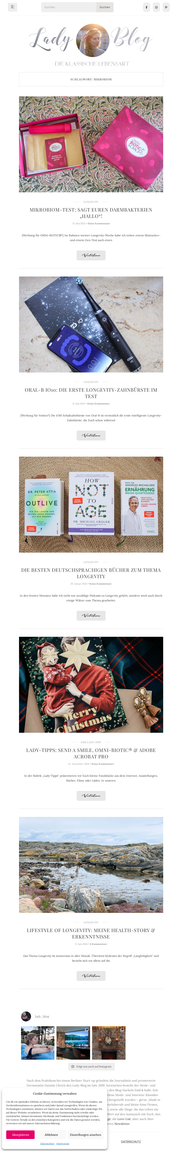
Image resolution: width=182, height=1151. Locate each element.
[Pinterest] (166, 7)
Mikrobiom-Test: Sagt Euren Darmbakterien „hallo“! (91, 212)
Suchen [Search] (105, 7)
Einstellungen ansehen (85, 1135)
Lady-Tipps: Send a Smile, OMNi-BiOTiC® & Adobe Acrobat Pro (91, 753)
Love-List (124, 1119)
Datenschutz (47, 1143)
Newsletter (122, 1124)
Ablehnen (51, 1135)
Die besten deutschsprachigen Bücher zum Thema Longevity (91, 573)
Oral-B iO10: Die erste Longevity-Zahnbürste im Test (91, 392)
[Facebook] (146, 7)
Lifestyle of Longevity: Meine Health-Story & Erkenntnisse (91, 933)
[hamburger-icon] (12, 7)
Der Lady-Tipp (91, 742)
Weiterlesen (91, 255)
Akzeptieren (20, 1135)
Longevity (91, 201)
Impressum (62, 1143)
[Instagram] (156, 7)
